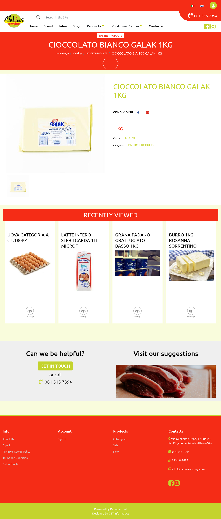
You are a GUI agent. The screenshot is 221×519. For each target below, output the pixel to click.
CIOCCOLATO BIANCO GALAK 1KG (137, 53)
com (202, 469)
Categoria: (118, 145)
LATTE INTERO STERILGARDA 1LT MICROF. (79, 240)
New (116, 451)
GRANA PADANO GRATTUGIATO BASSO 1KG (132, 240)
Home (33, 26)
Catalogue (119, 439)
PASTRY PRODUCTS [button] (110, 35)
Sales (62, 26)
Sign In (62, 439)
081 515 (198, 15)
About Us (8, 439)
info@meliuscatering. (185, 469)
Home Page (63, 53)
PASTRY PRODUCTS (96, 53)
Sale (115, 445)
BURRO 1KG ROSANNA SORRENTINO (183, 240)
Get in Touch (10, 464)
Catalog (77, 53)
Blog (76, 26)
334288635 (181, 460)
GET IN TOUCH (55, 366)
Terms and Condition (15, 457)
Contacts (156, 26)
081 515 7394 (181, 451)
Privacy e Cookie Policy (16, 451)
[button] (213, 5)
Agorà (6, 445)
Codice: (117, 138)
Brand (48, 26)
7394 (213, 15)
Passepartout (118, 509)
